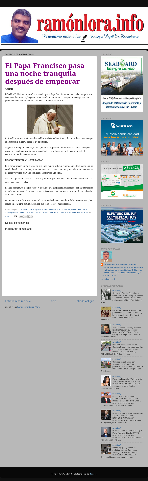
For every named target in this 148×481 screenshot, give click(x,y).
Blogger (93, 474)
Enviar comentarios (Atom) (28, 307)
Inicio (53, 301)
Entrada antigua (84, 301)
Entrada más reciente (18, 301)
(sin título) (116, 290)
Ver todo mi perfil (108, 279)
